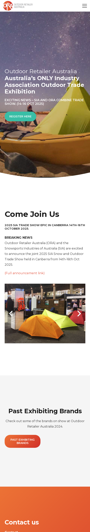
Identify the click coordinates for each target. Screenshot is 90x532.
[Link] (18, 6)
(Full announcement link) (25, 273)
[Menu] (84, 6)
